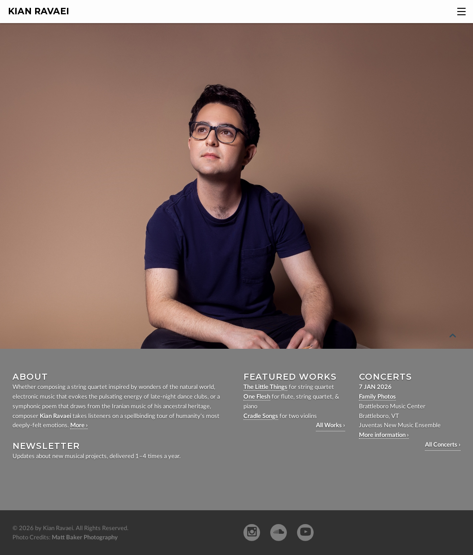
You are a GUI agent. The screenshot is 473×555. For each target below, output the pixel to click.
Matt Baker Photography (85, 538)
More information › (384, 435)
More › (79, 426)
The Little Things (265, 387)
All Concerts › (443, 445)
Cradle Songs (260, 416)
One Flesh (256, 397)
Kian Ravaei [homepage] (38, 11)
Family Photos (377, 397)
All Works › (330, 426)
